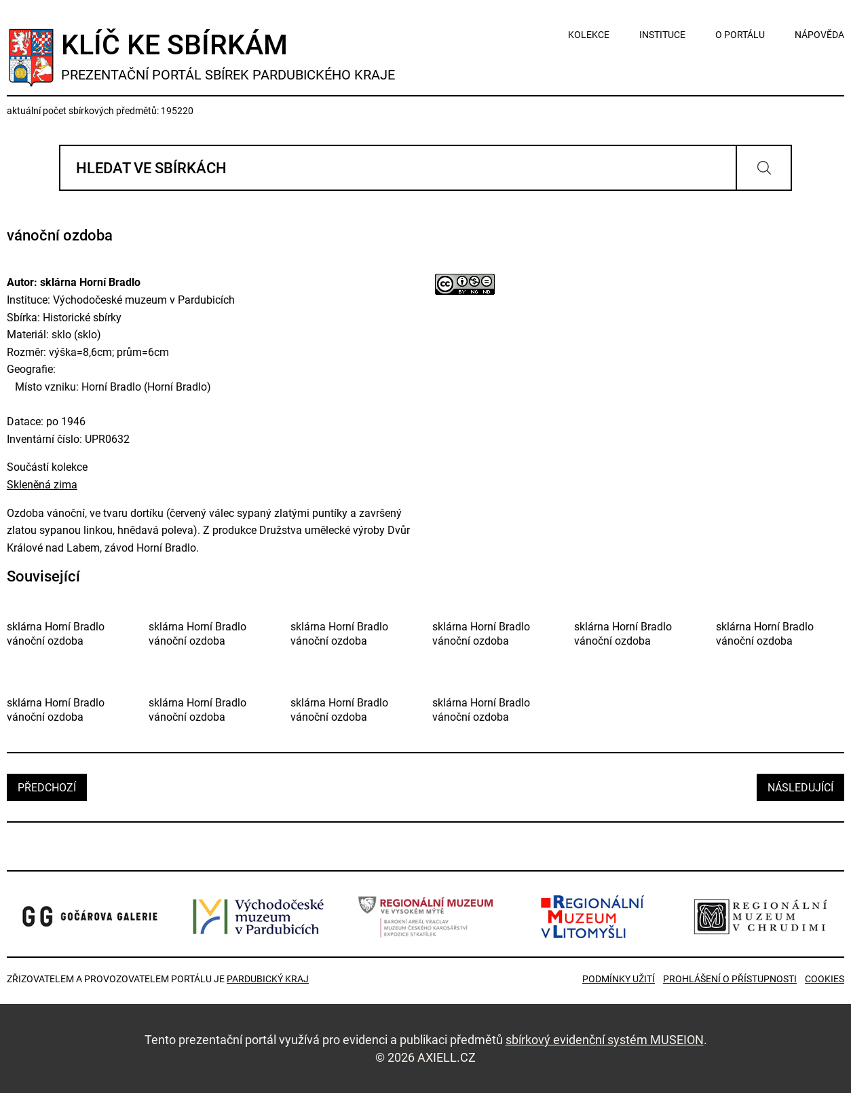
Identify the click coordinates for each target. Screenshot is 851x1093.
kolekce (588, 34)
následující (800, 787)
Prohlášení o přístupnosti (730, 978)
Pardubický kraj (268, 978)
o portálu (740, 34)
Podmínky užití (618, 978)
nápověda (819, 34)
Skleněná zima (42, 484)
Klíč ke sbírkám (228, 56)
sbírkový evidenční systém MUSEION (605, 1040)
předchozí (47, 787)
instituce (662, 34)
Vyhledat (764, 168)
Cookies (824, 978)
